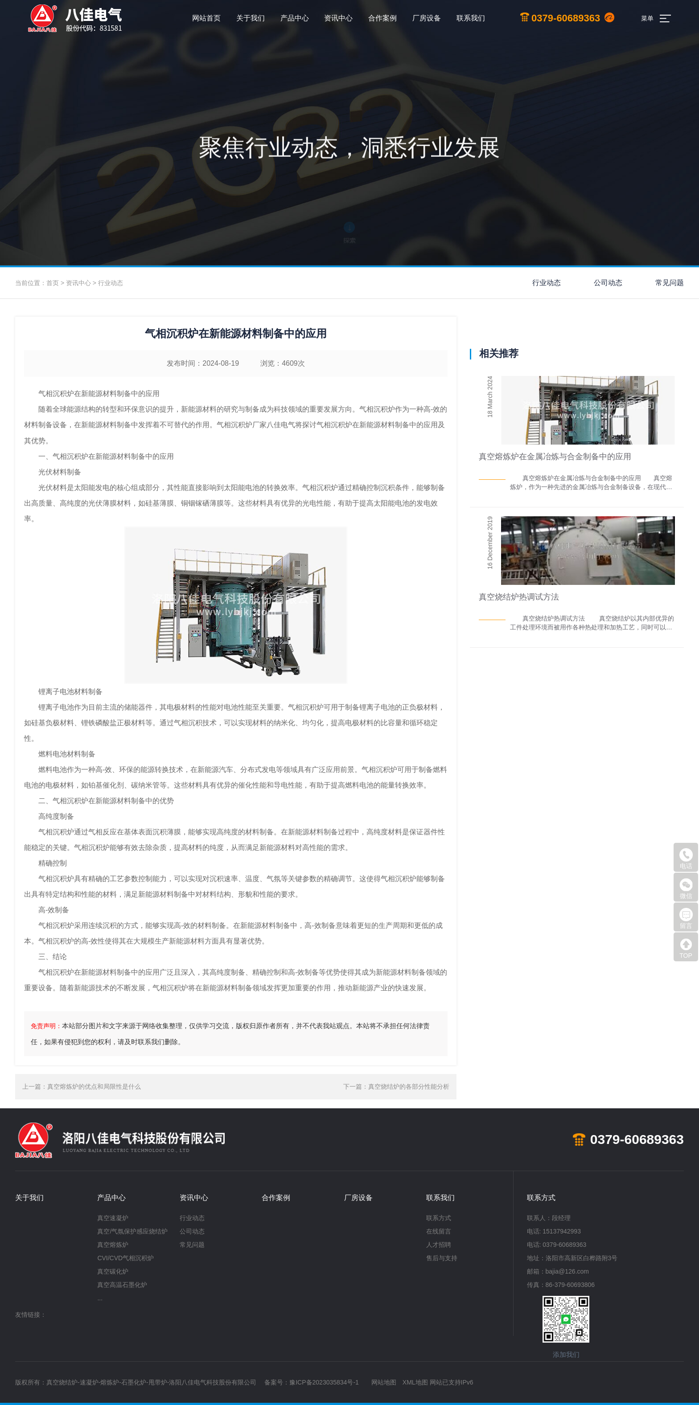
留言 (686, 918)
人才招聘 (438, 1244)
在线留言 (438, 1231)
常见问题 (669, 282)
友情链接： (30, 1314)
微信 (686, 888)
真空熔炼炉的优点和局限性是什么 (94, 1086)
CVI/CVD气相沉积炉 (125, 1258)
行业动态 (110, 282)
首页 (52, 282)
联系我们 (470, 18)
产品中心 (294, 18)
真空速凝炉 (112, 1217)
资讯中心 (338, 18)
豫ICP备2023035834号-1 (324, 1382)
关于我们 (250, 18)
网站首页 (206, 18)
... (100, 1298)
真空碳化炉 (112, 1271)
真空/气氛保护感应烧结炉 (132, 1231)
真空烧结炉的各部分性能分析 (408, 1086)
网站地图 (383, 1382)
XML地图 (415, 1382)
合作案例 (382, 18)
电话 (686, 859)
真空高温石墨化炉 (122, 1284)
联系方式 (438, 1217)
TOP (686, 948)
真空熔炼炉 (112, 1244)
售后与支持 (441, 1258)
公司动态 (608, 282)
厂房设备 (426, 18)
